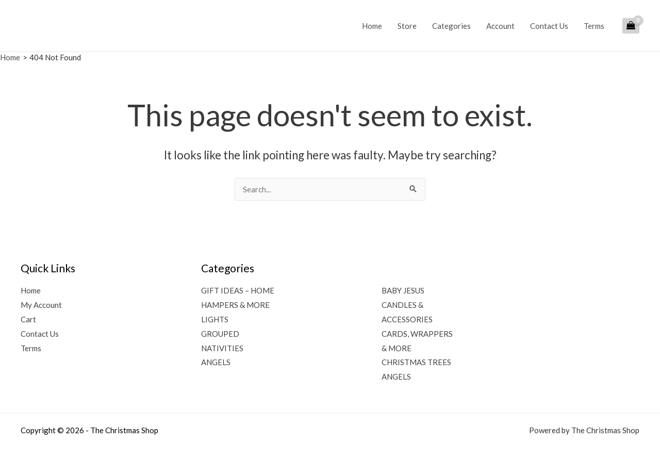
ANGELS (215, 362)
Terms (594, 25)
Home (372, 25)
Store (407, 25)
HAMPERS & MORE (235, 304)
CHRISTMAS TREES (416, 362)
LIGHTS (214, 319)
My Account (41, 304)
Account (500, 25)
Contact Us (549, 25)
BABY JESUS (403, 290)
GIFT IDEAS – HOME (237, 290)
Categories (451, 25)
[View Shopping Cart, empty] (630, 26)
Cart (28, 319)
